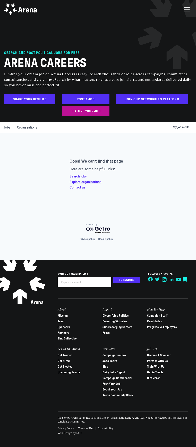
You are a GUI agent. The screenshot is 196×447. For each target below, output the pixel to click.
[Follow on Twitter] (157, 279)
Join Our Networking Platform (152, 99)
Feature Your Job (86, 111)
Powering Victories (115, 321)
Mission (63, 315)
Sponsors (64, 327)
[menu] (187, 9)
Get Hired (64, 361)
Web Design (65, 433)
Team (61, 321)
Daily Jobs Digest (114, 372)
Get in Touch (155, 372)
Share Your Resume (29, 99)
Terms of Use (85, 428)
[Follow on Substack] (185, 279)
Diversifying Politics (116, 315)
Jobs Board (110, 361)
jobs (6, 127)
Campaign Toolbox (114, 355)
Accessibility (105, 428)
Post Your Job (112, 383)
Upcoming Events (69, 372)
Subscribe (127, 280)
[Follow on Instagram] (164, 279)
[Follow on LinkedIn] (171, 279)
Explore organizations (85, 182)
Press (106, 332)
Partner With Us (157, 361)
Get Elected (65, 366)
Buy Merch (153, 378)
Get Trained (65, 355)
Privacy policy (87, 239)
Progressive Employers (162, 327)
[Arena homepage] (20, 9)
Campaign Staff (157, 315)
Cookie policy (105, 239)
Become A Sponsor (159, 355)
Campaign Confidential (117, 378)
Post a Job (86, 99)
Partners (63, 332)
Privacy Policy (66, 428)
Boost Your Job (112, 389)
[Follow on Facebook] (150, 279)
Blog (105, 366)
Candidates (154, 321)
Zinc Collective (67, 338)
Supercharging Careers (117, 327)
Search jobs (78, 176)
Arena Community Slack (118, 395)
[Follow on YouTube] (178, 279)
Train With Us (155, 366)
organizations (27, 127)
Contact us (77, 187)
